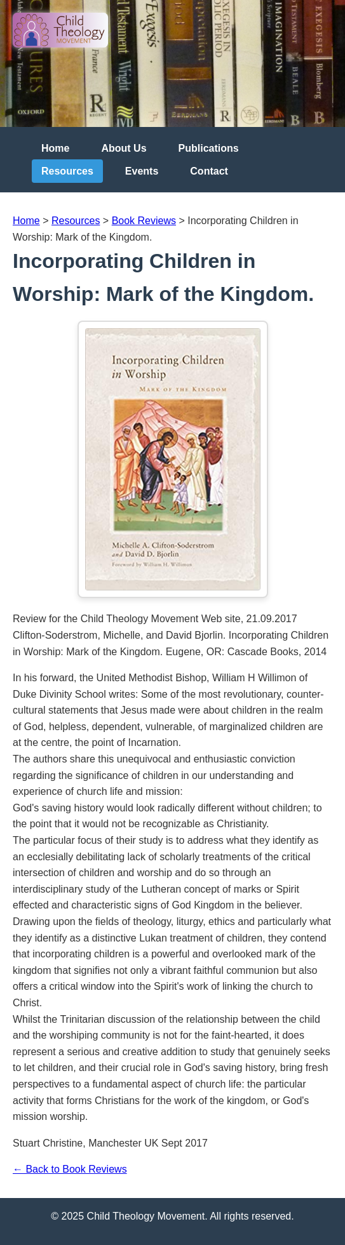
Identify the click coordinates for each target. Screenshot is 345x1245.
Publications (209, 148)
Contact (209, 171)
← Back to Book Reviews (70, 1169)
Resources (67, 171)
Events (141, 171)
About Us (123, 148)
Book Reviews (144, 220)
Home (55, 148)
